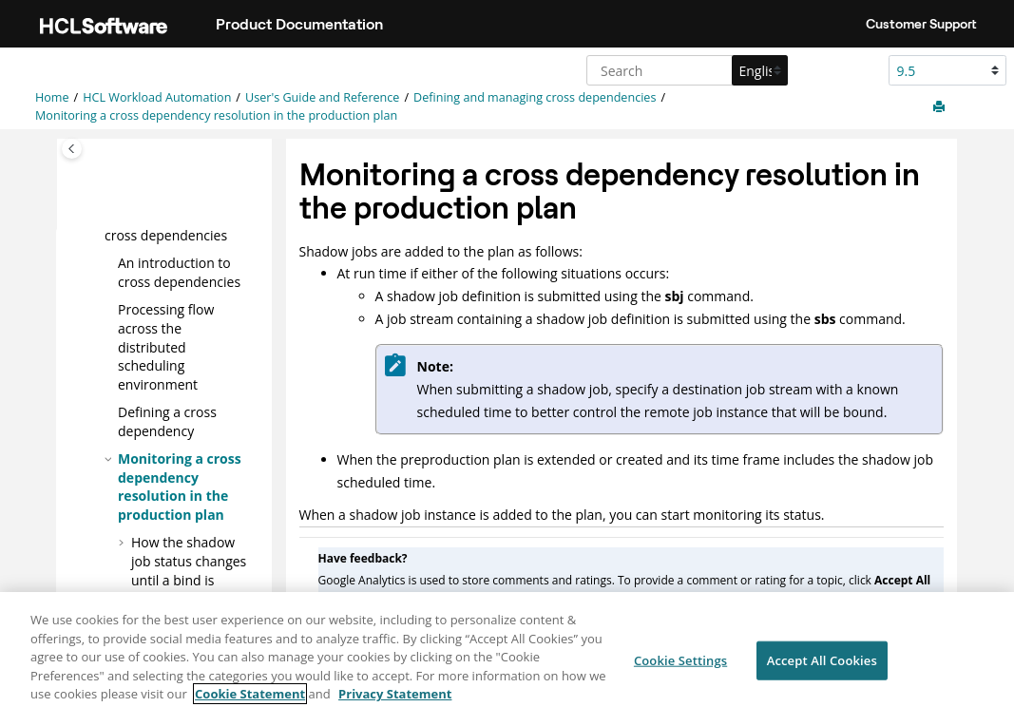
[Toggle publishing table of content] (72, 149)
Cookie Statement (250, 695)
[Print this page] (940, 107)
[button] (110, 263)
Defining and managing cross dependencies (534, 97)
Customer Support (921, 23)
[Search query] (684, 70)
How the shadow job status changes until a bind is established (188, 570)
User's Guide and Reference (322, 97)
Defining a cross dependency (167, 421)
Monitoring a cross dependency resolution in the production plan (216, 115)
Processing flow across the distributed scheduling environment (166, 346)
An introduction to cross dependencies (179, 272)
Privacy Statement (394, 695)
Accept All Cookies (822, 661)
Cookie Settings (680, 661)
